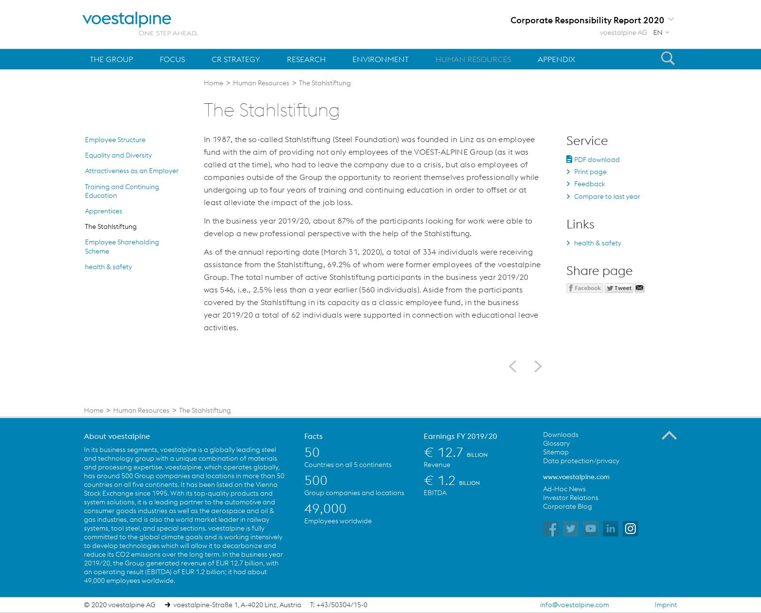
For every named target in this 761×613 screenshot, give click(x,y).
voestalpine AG (623, 32)
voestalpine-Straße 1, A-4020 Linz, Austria (237, 604)
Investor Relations (570, 497)
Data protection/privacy (581, 460)
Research (306, 59)
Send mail (640, 287)
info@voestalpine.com (574, 604)
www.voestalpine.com (576, 476)
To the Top (669, 435)
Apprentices (103, 211)
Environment (380, 59)
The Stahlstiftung (111, 226)
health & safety (108, 266)
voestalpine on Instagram (630, 528)
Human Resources (473, 59)
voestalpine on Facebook (551, 528)
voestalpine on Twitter (571, 528)
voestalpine (140, 24)
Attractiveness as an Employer (132, 170)
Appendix (556, 59)
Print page (590, 171)
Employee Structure (115, 139)
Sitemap (556, 452)
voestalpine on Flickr (610, 528)
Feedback (589, 183)
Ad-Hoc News (564, 488)
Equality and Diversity (118, 155)
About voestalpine (117, 436)
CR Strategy (236, 59)
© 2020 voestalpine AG (119, 604)
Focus (172, 59)
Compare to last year (607, 196)
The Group (111, 59)
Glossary (556, 443)
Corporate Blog (567, 506)
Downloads (561, 434)
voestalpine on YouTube (590, 528)
